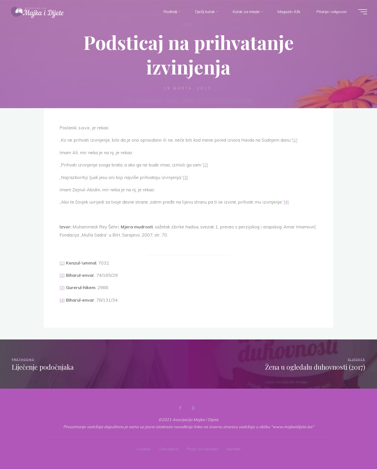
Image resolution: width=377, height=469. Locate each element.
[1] (295, 140)
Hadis (187, 24)
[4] (286, 202)
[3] (185, 177)
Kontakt (234, 448)
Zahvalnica (168, 448)
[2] (205, 165)
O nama (143, 448)
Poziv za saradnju (202, 448)
